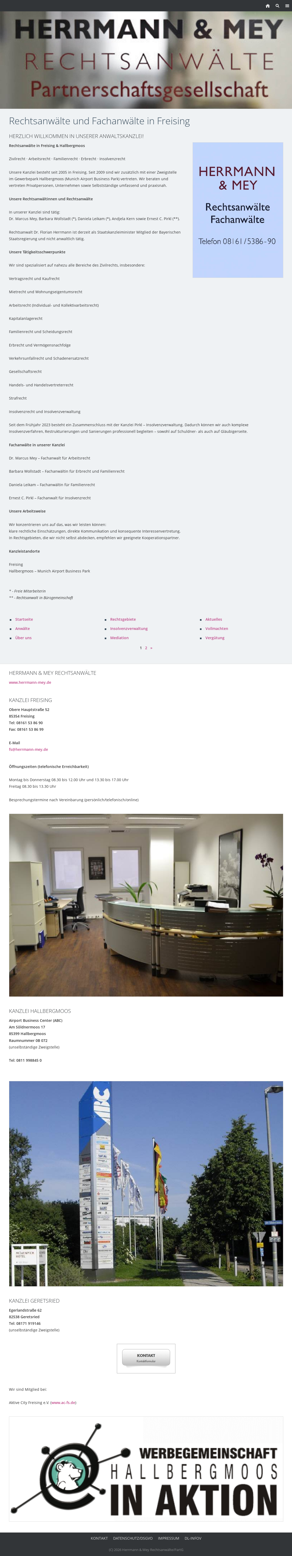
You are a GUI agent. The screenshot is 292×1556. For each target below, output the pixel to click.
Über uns (23, 637)
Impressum (168, 1538)
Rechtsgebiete (123, 619)
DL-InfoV (193, 1538)
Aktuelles (213, 619)
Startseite (24, 619)
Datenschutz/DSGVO (133, 1538)
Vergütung (214, 637)
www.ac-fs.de (63, 1402)
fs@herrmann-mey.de (28, 749)
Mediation (119, 637)
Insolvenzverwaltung (129, 628)
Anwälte (22, 628)
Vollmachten (216, 628)
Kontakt (99, 1538)
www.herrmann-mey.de (30, 682)
